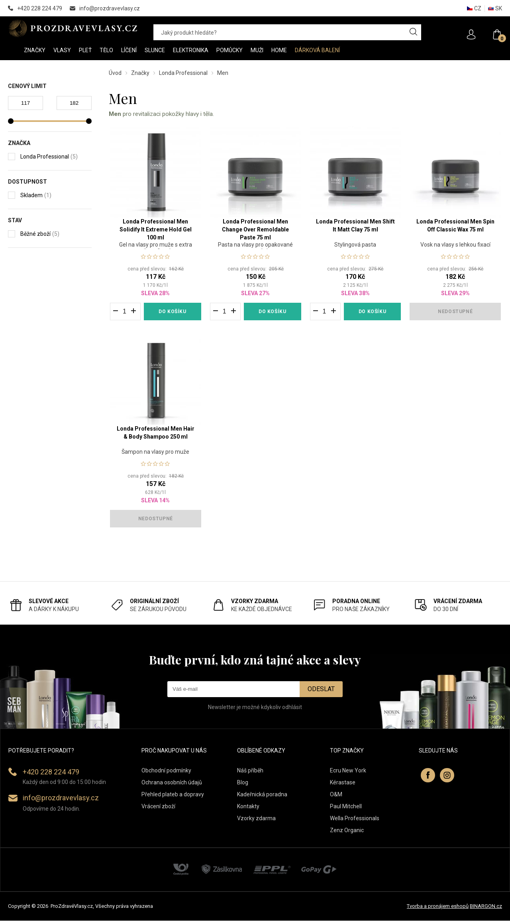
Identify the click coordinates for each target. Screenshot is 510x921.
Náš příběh (250, 771)
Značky (140, 73)
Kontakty (248, 806)
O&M (336, 795)
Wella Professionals (354, 818)
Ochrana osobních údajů (171, 783)
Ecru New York (348, 771)
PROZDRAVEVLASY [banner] (72, 28)
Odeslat (321, 690)
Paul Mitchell (346, 806)
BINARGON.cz (486, 907)
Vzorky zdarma (256, 818)
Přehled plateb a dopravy (172, 795)
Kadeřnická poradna (262, 795)
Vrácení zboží (158, 806)
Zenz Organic (347, 830)
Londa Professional (183, 73)
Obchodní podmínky (166, 771)
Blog (242, 783)
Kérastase (342, 783)
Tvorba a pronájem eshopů (438, 907)
